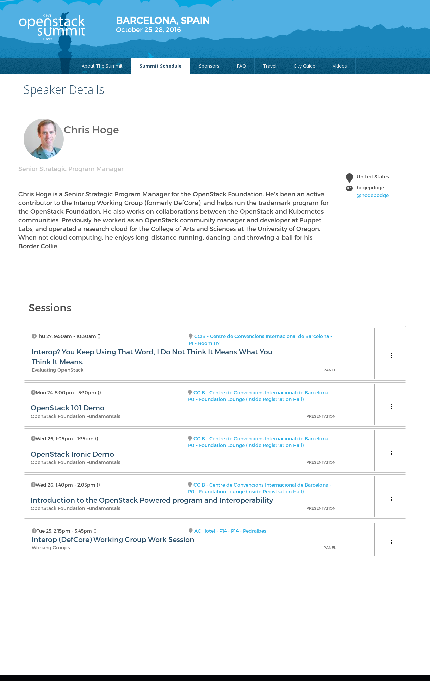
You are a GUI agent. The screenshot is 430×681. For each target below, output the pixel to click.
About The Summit (102, 66)
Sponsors (209, 66)
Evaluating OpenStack (57, 370)
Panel (329, 370)
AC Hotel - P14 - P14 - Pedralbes (230, 531)
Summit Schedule (161, 66)
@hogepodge (373, 195)
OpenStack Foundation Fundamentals (75, 416)
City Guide (304, 66)
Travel (269, 66)
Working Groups (51, 547)
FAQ (241, 66)
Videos (340, 66)
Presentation (321, 416)
